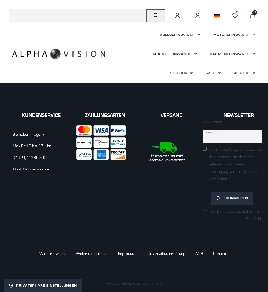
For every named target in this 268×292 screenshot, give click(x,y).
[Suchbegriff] (77, 15)
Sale (211, 73)
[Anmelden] (178, 16)
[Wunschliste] (235, 15)
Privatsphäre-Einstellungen (43, 286)
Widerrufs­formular (92, 254)
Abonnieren (232, 198)
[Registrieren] (198, 16)
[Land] (217, 15)
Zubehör (179, 73)
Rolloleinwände (178, 35)
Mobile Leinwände (173, 54)
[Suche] (155, 15)
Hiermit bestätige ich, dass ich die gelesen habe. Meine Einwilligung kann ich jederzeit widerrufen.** (235, 164)
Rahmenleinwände (230, 54)
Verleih (242, 73)
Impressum (128, 254)
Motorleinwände (232, 35)
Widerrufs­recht (52, 254)
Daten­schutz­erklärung (166, 254)
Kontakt (219, 254)
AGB (199, 254)
